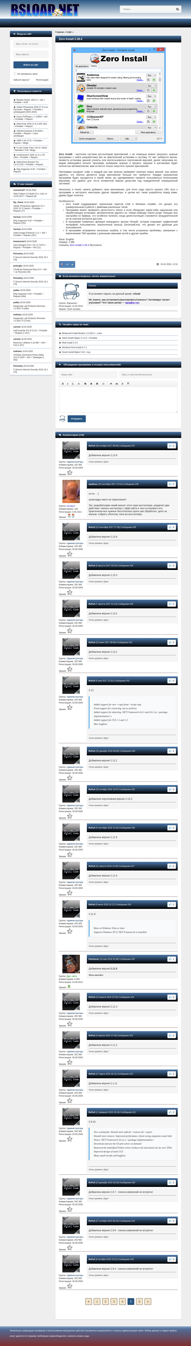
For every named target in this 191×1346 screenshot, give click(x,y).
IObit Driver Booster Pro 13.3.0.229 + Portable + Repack (28, 163)
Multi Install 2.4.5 (70, 343)
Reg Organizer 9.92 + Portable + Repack (30, 170)
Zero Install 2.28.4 (79, 245)
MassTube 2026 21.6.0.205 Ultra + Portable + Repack (30, 125)
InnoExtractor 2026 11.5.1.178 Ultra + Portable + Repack (29, 156)
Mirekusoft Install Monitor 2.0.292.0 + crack (82, 333)
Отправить (76, 419)
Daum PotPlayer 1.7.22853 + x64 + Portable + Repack (31, 117)
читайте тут (132, 302)
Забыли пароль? (21, 80)
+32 (67, 264)
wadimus (93, 484)
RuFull (92, 446)
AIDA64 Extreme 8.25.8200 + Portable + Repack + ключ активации (29, 133)
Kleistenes (94, 959)
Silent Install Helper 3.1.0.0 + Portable (79, 338)
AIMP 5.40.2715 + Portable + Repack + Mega (29, 141)
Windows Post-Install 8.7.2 (74, 347)
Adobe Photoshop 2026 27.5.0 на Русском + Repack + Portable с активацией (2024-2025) (31, 109)
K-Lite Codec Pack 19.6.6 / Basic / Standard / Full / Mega (30, 149)
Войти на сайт (31, 65)
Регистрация (42, 80)
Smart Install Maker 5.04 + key (76, 352)
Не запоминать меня (27, 74)
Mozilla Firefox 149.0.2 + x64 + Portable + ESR (29, 101)
